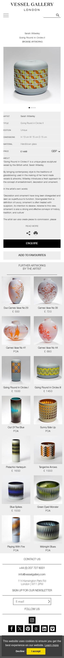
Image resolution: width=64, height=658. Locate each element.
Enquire (32, 243)
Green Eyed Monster (48, 507)
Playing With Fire (16, 547)
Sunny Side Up (48, 428)
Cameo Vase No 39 (48, 308)
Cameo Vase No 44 (48, 348)
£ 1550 (48, 471)
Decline (20, 651)
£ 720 (48, 312)
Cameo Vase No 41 (16, 348)
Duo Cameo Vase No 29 (16, 308)
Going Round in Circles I (16, 388)
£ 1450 (48, 391)
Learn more (52, 645)
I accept (36, 651)
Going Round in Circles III (48, 388)
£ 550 (16, 312)
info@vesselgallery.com (32, 574)
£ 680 (48, 352)
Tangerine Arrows (48, 467)
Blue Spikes (16, 507)
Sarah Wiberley (32, 34)
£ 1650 (15, 471)
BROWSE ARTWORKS (32, 42)
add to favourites (32, 255)
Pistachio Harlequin (16, 467)
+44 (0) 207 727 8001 (32, 568)
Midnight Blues (48, 547)
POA (16, 352)
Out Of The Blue (16, 428)
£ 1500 (15, 391)
